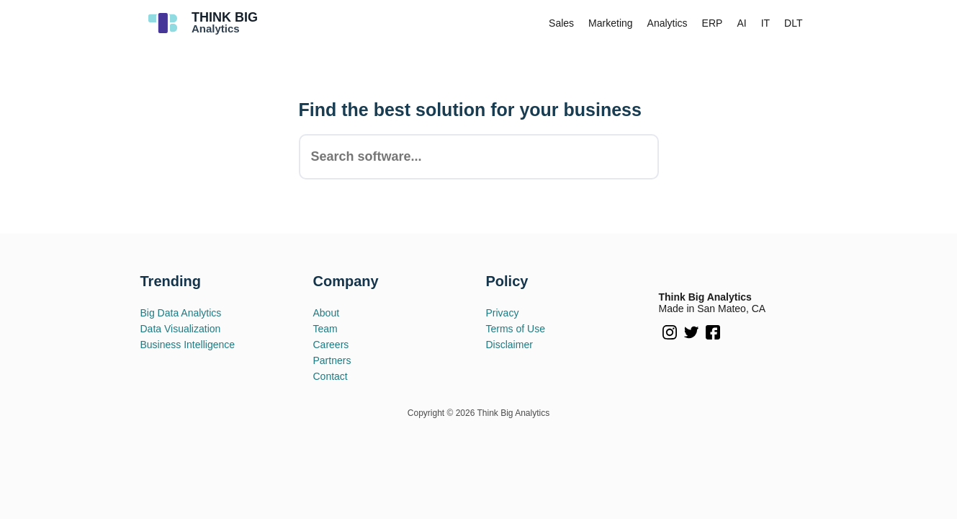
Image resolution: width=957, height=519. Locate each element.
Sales (561, 23)
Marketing (610, 23)
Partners (332, 360)
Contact (330, 376)
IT (765, 23)
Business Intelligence (187, 344)
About (326, 313)
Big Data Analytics (181, 313)
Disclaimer (509, 344)
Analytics (667, 23)
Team (325, 328)
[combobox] (479, 156)
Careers (331, 344)
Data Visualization (180, 328)
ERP (712, 23)
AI (741, 23)
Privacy (502, 313)
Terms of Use (515, 328)
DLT (793, 23)
